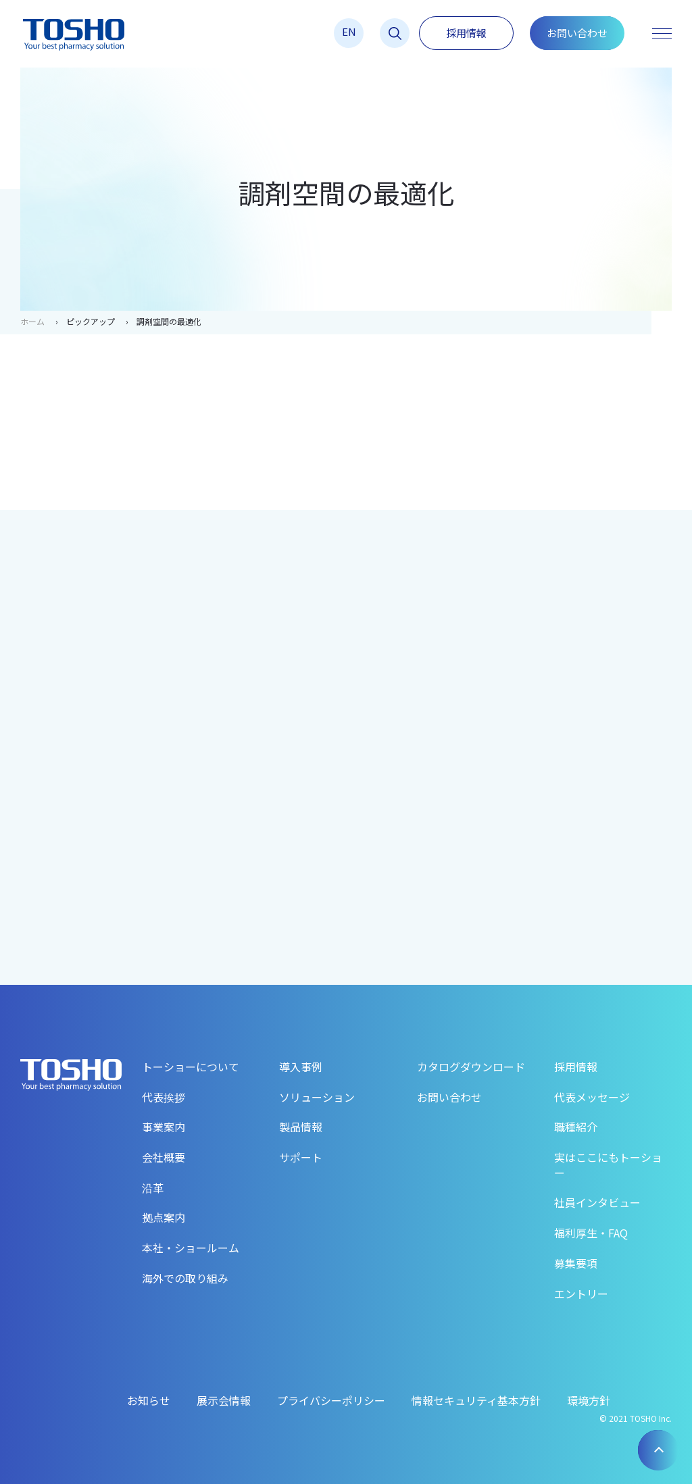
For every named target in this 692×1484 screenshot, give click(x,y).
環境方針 (588, 1400)
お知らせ (148, 1400)
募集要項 (575, 1263)
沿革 (153, 1187)
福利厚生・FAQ (591, 1233)
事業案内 (163, 1127)
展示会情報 (224, 1400)
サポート (300, 1157)
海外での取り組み (185, 1278)
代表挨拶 (163, 1097)
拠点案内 (163, 1217)
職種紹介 (575, 1127)
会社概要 (163, 1157)
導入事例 (300, 1066)
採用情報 (466, 33)
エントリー (581, 1293)
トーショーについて (190, 1066)
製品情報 (300, 1127)
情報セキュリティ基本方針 (476, 1400)
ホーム (32, 321)
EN (349, 31)
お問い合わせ (577, 33)
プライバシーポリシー (331, 1400)
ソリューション (317, 1097)
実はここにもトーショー (608, 1165)
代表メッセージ (592, 1097)
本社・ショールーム (190, 1247)
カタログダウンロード (471, 1066)
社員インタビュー (597, 1202)
